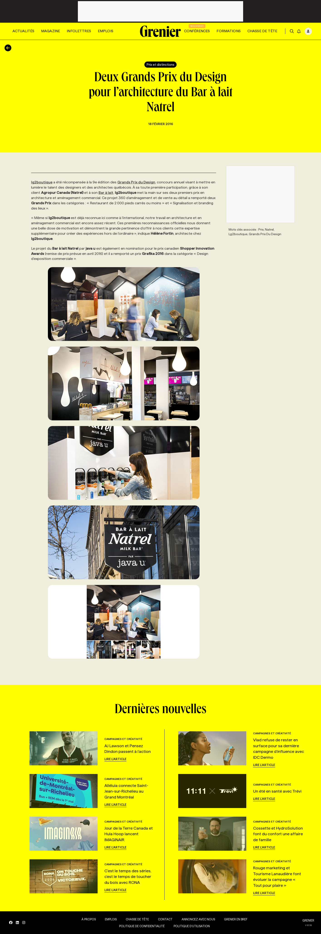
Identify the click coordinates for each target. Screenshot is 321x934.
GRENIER (308, 920)
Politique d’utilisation (192, 926)
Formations (229, 31)
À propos (88, 919)
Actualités (23, 31)
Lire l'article (115, 759)
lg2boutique (41, 182)
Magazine (50, 31)
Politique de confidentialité (142, 926)
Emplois (105, 31)
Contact (165, 919)
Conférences (197, 31)
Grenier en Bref (235, 919)
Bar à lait (106, 193)
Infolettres (79, 31)
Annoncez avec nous (198, 919)
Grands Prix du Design (136, 182)
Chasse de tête (262, 31)
